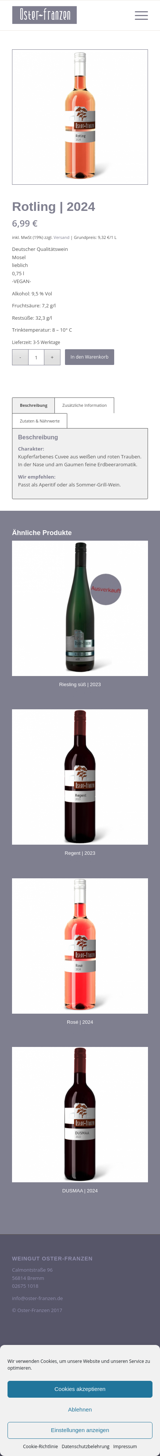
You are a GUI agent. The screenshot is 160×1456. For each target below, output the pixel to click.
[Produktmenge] (36, 357)
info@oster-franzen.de (37, 1298)
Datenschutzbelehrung (85, 1446)
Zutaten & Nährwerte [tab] (40, 421)
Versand (61, 237)
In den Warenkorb (90, 357)
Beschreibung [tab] (33, 405)
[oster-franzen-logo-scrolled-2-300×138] (66, 15)
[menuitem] (137, 15)
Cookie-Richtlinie (40, 1446)
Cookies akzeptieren (80, 1389)
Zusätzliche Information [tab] (84, 405)
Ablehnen (80, 1409)
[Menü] (137, 15)
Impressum (125, 1446)
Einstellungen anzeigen (80, 1430)
